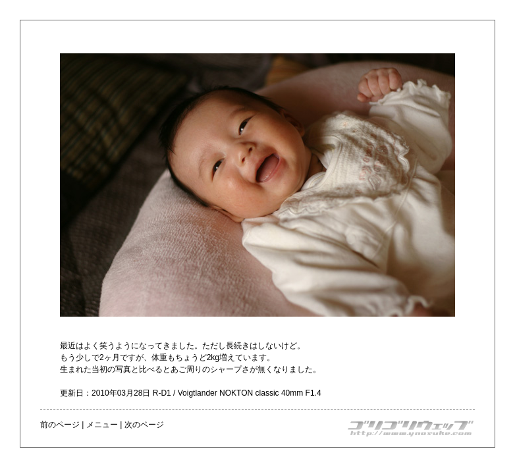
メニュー (102, 424)
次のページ (144, 424)
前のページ (60, 424)
